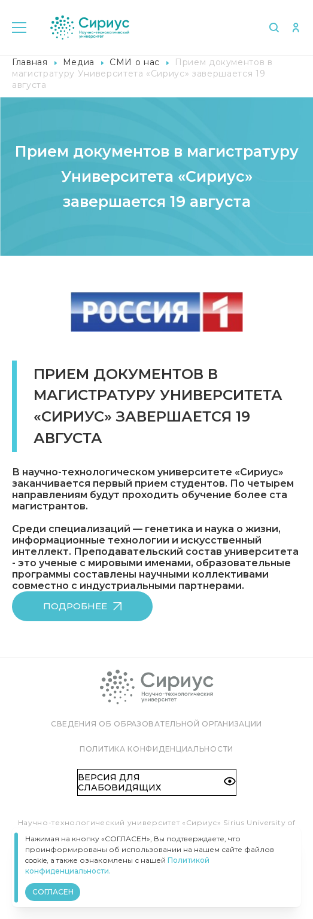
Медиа (79, 62)
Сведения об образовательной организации (156, 723)
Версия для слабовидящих (157, 782)
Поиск (274, 27)
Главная (30, 62)
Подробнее (82, 606)
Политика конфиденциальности (156, 748)
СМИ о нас (135, 62)
